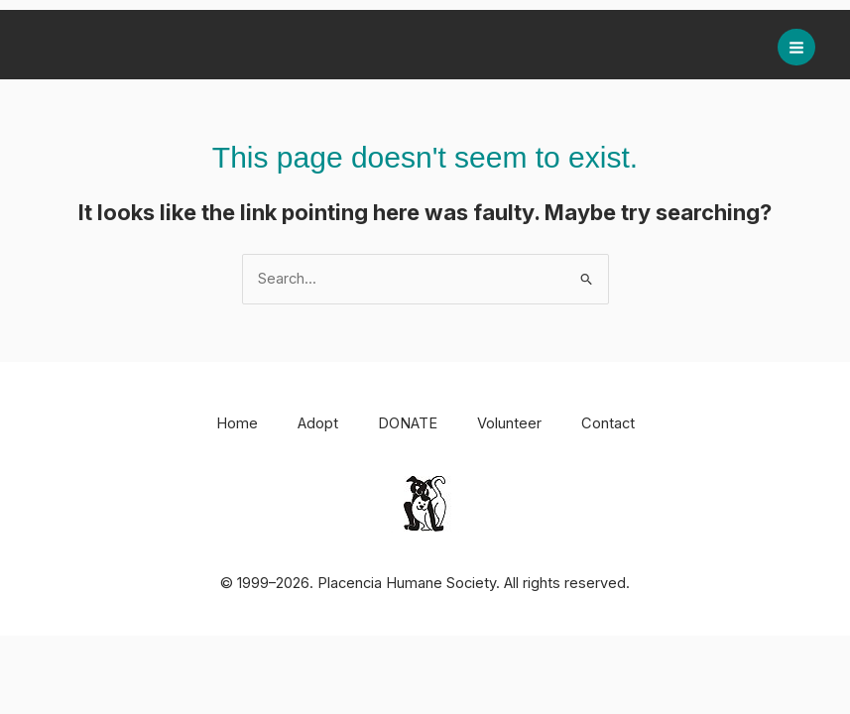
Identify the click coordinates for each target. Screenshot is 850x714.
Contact (608, 423)
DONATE (407, 423)
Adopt (318, 423)
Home (237, 423)
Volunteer (509, 423)
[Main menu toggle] (796, 47)
